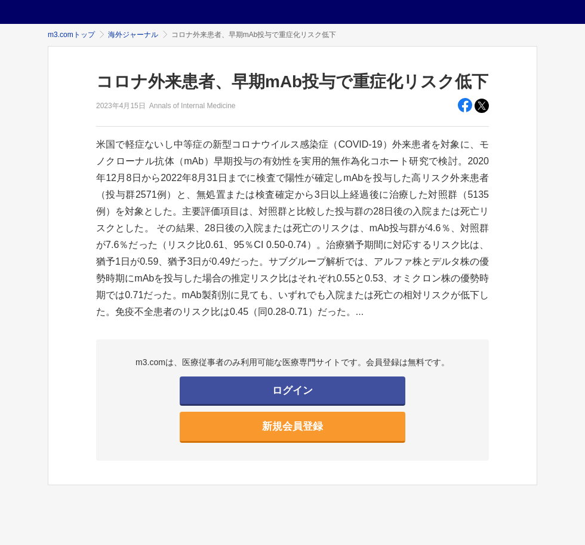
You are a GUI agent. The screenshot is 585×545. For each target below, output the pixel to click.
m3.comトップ (71, 34)
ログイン (292, 390)
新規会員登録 (292, 426)
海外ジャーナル (133, 34)
